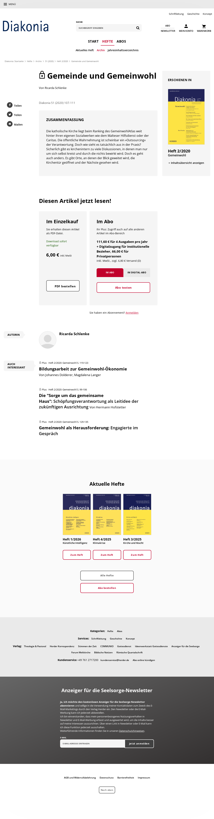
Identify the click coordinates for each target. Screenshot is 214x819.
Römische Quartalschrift (129, 652)
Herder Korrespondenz (62, 646)
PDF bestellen (65, 286)
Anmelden (132, 312)
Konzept (207, 14)
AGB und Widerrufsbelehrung (80, 777)
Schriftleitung (176, 14)
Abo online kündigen (144, 660)
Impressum (144, 777)
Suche (79, 22)
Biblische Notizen (103, 652)
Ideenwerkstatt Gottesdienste (151, 646)
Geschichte (193, 14)
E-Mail (63, 737)
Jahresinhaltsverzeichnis (123, 50)
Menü (12, 4)
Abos (121, 41)
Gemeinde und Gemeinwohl (85, 61)
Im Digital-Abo (137, 272)
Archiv (101, 50)
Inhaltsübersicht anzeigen (187, 163)
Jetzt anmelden (139, 743)
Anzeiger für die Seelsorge (185, 646)
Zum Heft (76, 555)
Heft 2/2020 (62, 61)
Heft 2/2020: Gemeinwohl (62, 362)
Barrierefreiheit (125, 777)
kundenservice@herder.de (115, 660)
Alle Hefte (107, 575)
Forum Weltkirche (80, 652)
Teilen (18, 105)
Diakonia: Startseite (14, 61)
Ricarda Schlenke (55, 88)
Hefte (107, 41)
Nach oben (107, 790)
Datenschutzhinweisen (131, 731)
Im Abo (110, 272)
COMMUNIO (106, 646)
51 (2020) (49, 61)
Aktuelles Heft (85, 50)
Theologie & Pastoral (35, 646)
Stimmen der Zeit (87, 646)
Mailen (18, 124)
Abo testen (123, 287)
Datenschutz (107, 777)
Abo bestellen (107, 588)
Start (93, 41)
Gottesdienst (124, 646)
